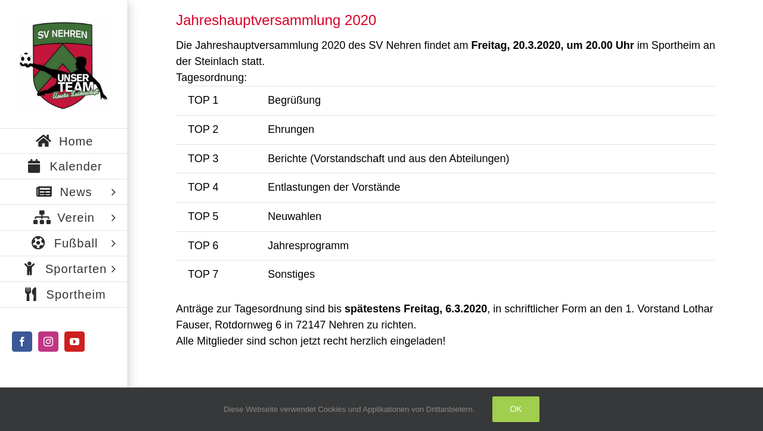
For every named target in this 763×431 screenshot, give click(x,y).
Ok (516, 409)
